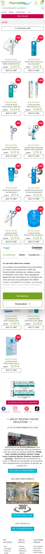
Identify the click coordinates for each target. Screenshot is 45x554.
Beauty (11, 12)
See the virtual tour (22, 515)
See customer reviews (22, 529)
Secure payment (22, 547)
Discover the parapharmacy (22, 471)
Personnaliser (22, 304)
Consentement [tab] (9, 255)
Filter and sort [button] (22, 28)
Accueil (3, 12)
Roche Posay (20, 12)
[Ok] (43, 8)
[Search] (20, 8)
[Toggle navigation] (3, 3)
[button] (36, 3)
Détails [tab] (22, 255)
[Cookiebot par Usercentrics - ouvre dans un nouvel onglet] (32, 248)
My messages (7, 547)
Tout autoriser (23, 296)
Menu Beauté (22, 16)
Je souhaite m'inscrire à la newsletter (22, 402)
